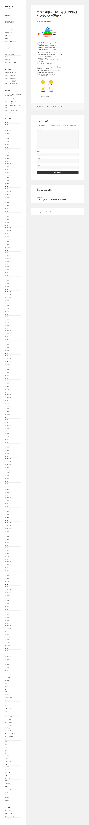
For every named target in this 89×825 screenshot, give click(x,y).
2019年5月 (8, 345)
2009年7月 (8, 670)
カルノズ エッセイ (10, 54)
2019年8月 (8, 336)
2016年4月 (8, 448)
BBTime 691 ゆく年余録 (11, 84)
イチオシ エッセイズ (10, 51)
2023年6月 (8, 208)
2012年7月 (8, 570)
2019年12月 (8, 325)
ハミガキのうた (9, 730)
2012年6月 (8, 573)
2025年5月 (8, 144)
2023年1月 (8, 222)
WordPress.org (9, 819)
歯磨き (7, 775)
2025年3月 (8, 150)
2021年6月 (8, 275)
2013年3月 (8, 548)
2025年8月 (8, 136)
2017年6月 (8, 409)
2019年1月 (8, 356)
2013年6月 (8, 539)
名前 (38, 152)
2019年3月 (8, 350)
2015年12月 (8, 459)
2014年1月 (8, 520)
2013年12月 (8, 523)
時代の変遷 (46, 96)
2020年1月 (8, 322)
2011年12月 (8, 589)
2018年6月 (8, 375)
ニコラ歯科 (8, 719)
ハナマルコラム (9, 722)
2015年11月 (8, 461)
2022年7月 (8, 239)
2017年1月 (8, 422)
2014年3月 (8, 514)
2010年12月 (8, 623)
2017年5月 (8, 411)
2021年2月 (8, 286)
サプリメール (8, 57)
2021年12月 (8, 258)
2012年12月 (8, 556)
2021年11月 (8, 261)
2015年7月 (8, 473)
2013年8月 (8, 534)
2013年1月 (8, 553)
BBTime (7, 683)
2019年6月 (8, 342)
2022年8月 (8, 236)
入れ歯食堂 (8, 761)
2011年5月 (8, 609)
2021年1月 (8, 289)
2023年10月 (8, 197)
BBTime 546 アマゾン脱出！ (12, 110)
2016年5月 (8, 445)
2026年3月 (8, 125)
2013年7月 (8, 537)
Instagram (8, 35)
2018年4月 (8, 381)
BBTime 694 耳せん (10, 75)
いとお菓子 (8, 686)
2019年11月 (8, 328)
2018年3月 (8, 383)
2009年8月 (8, 667)
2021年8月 (8, 269)
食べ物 (7, 797)
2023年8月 (8, 203)
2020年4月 (8, 314)
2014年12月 (8, 492)
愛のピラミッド (49, 42)
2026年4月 (8, 122)
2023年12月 (8, 191)
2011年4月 (8, 612)
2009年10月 (8, 662)
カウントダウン (9, 708)
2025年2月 (8, 152)
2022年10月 (8, 230)
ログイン (7, 810)
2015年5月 (8, 478)
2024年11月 (8, 161)
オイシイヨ (8, 703)
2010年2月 (8, 651)
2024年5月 (8, 178)
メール (39, 158)
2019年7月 (8, 339)
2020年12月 (8, 292)
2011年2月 (8, 617)
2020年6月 (8, 308)
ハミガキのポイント (10, 733)
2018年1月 (8, 389)
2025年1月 (8, 155)
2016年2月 (8, 453)
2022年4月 (8, 247)
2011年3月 (8, 614)
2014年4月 (8, 512)
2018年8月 (8, 370)
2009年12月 (8, 656)
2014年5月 (8, 509)
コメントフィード (9, 816)
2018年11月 (8, 361)
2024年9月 (8, 166)
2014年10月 (8, 498)
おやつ (7, 689)
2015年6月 (8, 475)
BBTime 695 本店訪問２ (11, 72)
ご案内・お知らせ (9, 697)
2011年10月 (8, 595)
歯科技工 (7, 781)
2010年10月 (8, 628)
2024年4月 (8, 180)
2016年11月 (8, 428)
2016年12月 (8, 425)
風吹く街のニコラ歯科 (10, 62)
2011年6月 (8, 606)
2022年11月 (8, 228)
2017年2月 (8, 420)
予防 (6, 742)
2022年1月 (8, 255)
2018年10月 (8, 364)
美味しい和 (8, 789)
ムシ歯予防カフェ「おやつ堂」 (13, 41)
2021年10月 (8, 264)
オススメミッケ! (9, 705)
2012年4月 (8, 578)
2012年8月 (8, 567)
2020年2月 (8, 319)
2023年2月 (8, 219)
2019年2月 (8, 353)
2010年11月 (8, 626)
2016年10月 (8, 431)
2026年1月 (8, 127)
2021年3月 (8, 283)
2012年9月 (8, 564)
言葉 (6, 794)
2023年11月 (8, 194)
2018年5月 (8, 378)
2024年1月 (8, 189)
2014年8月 (8, 503)
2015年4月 (8, 481)
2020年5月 (8, 311)
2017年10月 (8, 397)
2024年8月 (8, 169)
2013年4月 (8, 545)
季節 (6, 764)
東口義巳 (10, 96)
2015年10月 (8, 464)
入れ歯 (7, 756)
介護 (6, 750)
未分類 (7, 767)
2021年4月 (8, 281)
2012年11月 (8, 559)
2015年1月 (8, 489)
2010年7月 (8, 637)
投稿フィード (8, 813)
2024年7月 (8, 172)
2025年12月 (8, 130)
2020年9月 (8, 300)
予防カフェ (8, 747)
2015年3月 (8, 484)
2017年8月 (8, 403)
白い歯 (7, 786)
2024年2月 (8, 186)
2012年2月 (8, 584)
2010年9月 (8, 631)
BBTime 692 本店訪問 (10, 81)
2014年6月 (8, 506)
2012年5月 (8, 576)
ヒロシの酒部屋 (9, 736)
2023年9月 (8, 200)
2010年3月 (8, 648)
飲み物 (7, 800)
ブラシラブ (8, 739)
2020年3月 (8, 317)
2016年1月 (8, 456)
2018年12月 (8, 358)
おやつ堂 (7, 694)
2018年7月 (8, 372)
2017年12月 (8, 392)
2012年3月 (8, 581)
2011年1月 (8, 620)
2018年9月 (8, 367)
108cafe (7, 680)
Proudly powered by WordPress (45, 212)
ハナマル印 (8, 725)
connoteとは (8, 32)
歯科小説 (7, 778)
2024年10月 (8, 164)
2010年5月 (8, 642)
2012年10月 (8, 562)
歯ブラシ (7, 772)
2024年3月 (8, 183)
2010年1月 (8, 653)
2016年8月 (8, 436)
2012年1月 (8, 587)
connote (9, 6)
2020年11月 (8, 294)
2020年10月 (8, 297)
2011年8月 (8, 601)
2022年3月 (8, 250)
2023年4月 (8, 214)
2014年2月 (8, 517)
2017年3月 (8, 417)
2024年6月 (8, 175)
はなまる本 (8, 700)
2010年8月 (8, 634)
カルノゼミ (8, 711)
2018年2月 (8, 386)
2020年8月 (8, 303)
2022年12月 (8, 225)
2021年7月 (8, 272)
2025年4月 (8, 147)
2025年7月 (8, 139)
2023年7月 (8, 205)
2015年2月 (8, 486)
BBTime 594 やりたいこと (12, 101)
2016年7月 (8, 439)
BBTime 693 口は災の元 (11, 78)
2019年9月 (8, 333)
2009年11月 (8, 659)
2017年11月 (8, 395)
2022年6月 (8, 242)
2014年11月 (8, 495)
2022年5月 (8, 244)
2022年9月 (8, 233)
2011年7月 (8, 603)
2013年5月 (8, 542)
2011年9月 (8, 598)
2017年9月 (8, 400)
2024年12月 (8, 158)
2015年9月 (8, 467)
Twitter (7, 38)
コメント (40, 129)
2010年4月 (8, 645)
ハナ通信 (7, 59)
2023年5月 (8, 211)
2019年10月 (8, 331)
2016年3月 (8, 450)
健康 (6, 753)
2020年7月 (8, 306)
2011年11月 (8, 592)
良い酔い (7, 792)
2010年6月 (8, 640)
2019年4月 (8, 347)
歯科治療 (7, 783)
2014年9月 (8, 500)
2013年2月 (8, 550)
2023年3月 (8, 217)
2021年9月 (8, 267)
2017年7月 (8, 406)
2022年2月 (8, 253)
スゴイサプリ (8, 717)
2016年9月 (8, 434)
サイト (38, 165)
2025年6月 (8, 141)
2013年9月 (8, 531)
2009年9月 (8, 665)
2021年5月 (8, 278)
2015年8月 (8, 470)
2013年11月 (8, 525)
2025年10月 (8, 133)
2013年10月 (8, 528)
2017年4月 (8, 414)
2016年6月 (8, 442)
